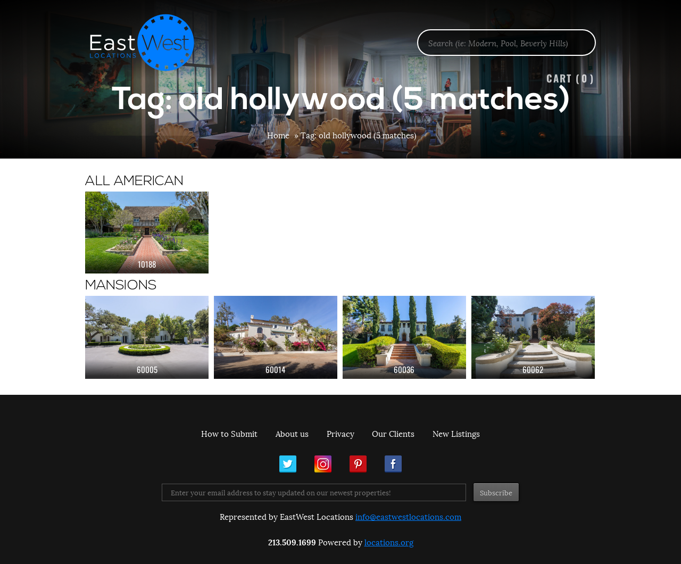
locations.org (388, 541)
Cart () (570, 78)
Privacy (340, 433)
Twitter (287, 463)
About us (292, 433)
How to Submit (229, 433)
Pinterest (358, 463)
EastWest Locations (149, 42)
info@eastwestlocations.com (408, 516)
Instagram (322, 463)
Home (278, 134)
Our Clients (393, 433)
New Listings (456, 433)
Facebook (393, 463)
